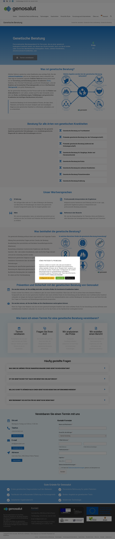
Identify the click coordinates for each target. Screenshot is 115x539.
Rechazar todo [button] (70, 278)
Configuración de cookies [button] (47, 278)
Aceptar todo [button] (60, 278)
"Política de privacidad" (56, 274)
